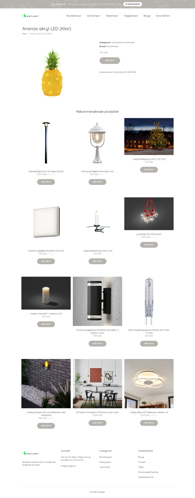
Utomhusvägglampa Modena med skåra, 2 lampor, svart (97, 333)
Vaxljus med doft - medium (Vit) (46, 315)
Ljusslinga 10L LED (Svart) (149, 235)
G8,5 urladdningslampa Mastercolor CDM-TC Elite (149, 333)
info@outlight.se (68, 467)
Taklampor (112, 16)
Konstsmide (128, 44)
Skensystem (105, 463)
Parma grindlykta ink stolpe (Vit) (98, 172)
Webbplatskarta (145, 478)
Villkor (141, 468)
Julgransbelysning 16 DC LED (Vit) (149, 160)
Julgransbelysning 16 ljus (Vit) (97, 252)
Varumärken (163, 16)
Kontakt (142, 463)
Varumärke (117, 44)
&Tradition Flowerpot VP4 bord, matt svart (97, 413)
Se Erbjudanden (132, 4)
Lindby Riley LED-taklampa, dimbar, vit (149, 413)
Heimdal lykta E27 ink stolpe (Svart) (46, 172)
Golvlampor (93, 16)
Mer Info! (110, 62)
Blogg (147, 16)
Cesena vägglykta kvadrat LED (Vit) (46, 252)
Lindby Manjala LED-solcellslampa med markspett (46, 415)
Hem (24, 35)
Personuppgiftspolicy (148, 473)
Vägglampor (131, 16)
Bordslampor (74, 16)
